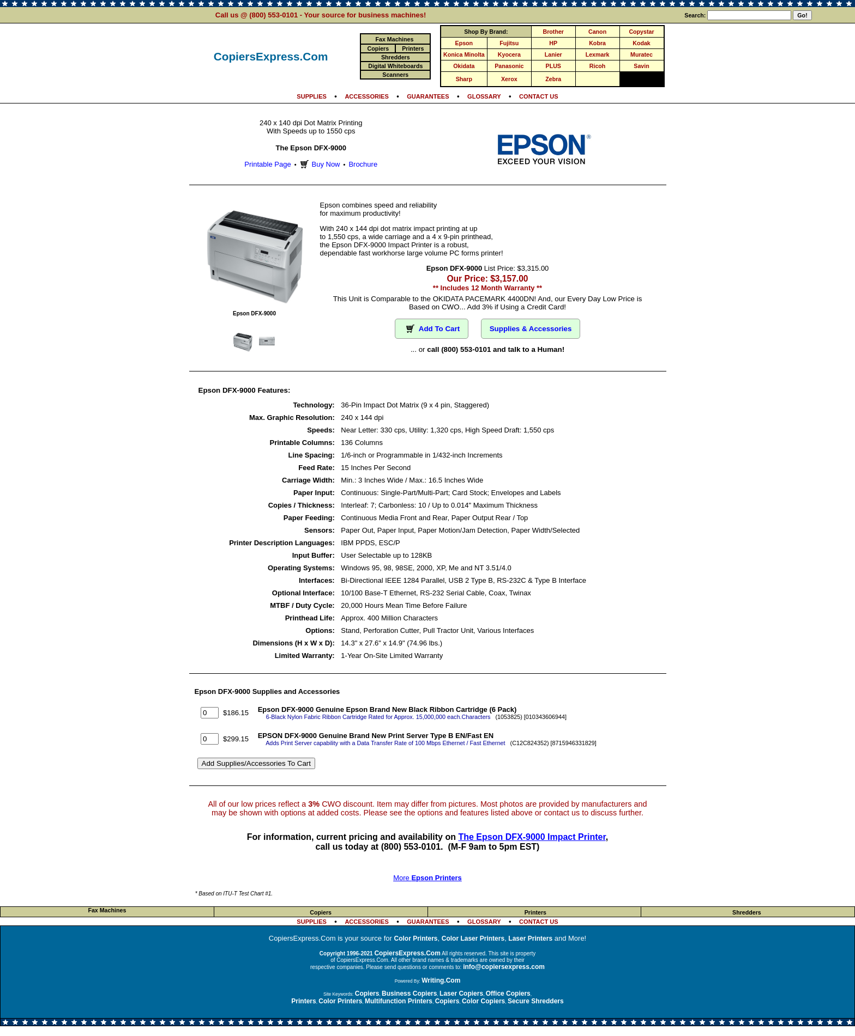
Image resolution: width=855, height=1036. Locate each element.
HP (553, 43)
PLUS (553, 66)
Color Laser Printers (473, 938)
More (427, 878)
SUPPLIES (312, 96)
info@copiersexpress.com (504, 967)
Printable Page (267, 164)
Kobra (597, 43)
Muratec (641, 54)
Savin (641, 66)
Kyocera (509, 54)
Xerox (509, 79)
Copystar (641, 31)
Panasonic (509, 66)
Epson (464, 43)
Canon (597, 31)
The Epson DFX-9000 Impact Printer (531, 837)
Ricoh (597, 66)
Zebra (553, 79)
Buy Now (319, 164)
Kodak (642, 43)
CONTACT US (538, 96)
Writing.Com (441, 980)
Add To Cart (432, 329)
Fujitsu (509, 43)
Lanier (553, 54)
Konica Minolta (464, 54)
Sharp (464, 79)
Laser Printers (530, 938)
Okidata (463, 66)
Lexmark (598, 54)
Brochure (362, 164)
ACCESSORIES (366, 96)
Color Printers (416, 938)
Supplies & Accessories (531, 329)
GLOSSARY (484, 96)
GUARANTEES (428, 96)
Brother (553, 31)
